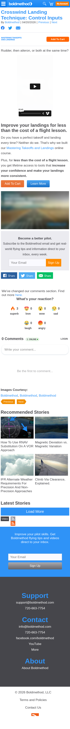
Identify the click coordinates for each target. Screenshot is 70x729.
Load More (35, 511)
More (35, 649)
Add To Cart (58, 39)
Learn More (38, 183)
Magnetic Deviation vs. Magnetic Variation (51, 444)
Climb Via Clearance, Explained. (50, 481)
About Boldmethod (35, 668)
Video (5, 518)
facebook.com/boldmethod (35, 638)
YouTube (35, 644)
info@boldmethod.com (35, 626)
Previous (43, 22)
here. (19, 295)
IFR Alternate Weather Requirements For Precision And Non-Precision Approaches (17, 485)
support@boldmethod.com (35, 602)
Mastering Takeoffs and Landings (30, 148)
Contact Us (33, 707)
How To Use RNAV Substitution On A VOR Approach (17, 446)
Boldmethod (12, 22)
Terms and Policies (33, 700)
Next (54, 22)
